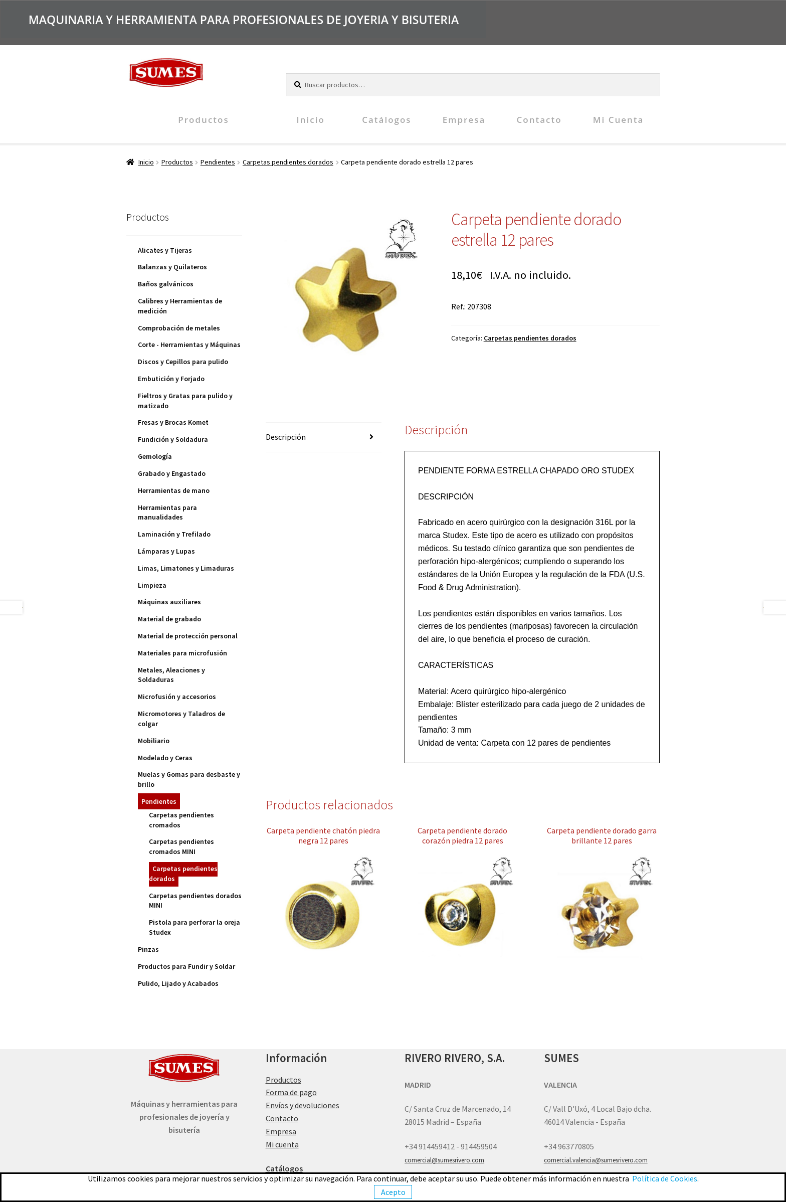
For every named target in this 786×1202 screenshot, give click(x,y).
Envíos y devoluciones (302, 1105)
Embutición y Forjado (171, 378)
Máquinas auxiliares (169, 601)
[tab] (323, 437)
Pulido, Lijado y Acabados (178, 983)
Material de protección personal (188, 635)
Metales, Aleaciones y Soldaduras (171, 674)
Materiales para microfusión (182, 652)
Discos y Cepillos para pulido (183, 361)
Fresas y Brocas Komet (173, 422)
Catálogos (386, 119)
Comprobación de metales (179, 327)
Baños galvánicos (165, 283)
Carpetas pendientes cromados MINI (181, 846)
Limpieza (152, 585)
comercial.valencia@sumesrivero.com (596, 1160)
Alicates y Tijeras (165, 250)
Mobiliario (153, 740)
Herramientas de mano (174, 490)
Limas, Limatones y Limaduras (186, 568)
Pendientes (218, 161)
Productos (203, 119)
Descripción (286, 437)
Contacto (539, 119)
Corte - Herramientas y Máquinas (189, 344)
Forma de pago (291, 1092)
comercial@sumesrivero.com (444, 1160)
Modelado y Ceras (165, 757)
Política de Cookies (664, 1178)
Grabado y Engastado (172, 473)
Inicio (311, 119)
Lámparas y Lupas (166, 551)
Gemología (155, 456)
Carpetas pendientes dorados (288, 161)
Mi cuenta (618, 119)
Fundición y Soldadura (173, 439)
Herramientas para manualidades (167, 512)
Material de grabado (169, 618)
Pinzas (148, 949)
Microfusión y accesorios (177, 696)
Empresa (464, 119)
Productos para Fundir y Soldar (186, 966)
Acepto (393, 1192)
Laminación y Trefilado (174, 534)
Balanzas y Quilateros (172, 266)
